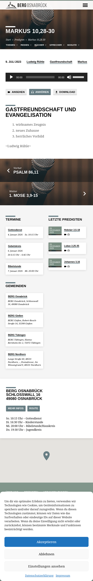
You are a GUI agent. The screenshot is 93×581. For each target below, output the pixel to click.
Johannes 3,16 (72, 262)
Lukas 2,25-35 (71, 246)
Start (8, 39)
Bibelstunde (14, 266)
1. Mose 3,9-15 (23, 195)
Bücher (40, 45)
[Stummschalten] (69, 77)
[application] (46, 77)
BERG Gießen (15, 316)
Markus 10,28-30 (36, 39)
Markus (82, 61)
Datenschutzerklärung (39, 575)
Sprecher (57, 45)
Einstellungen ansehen (46, 566)
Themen (12, 45)
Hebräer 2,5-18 (72, 230)
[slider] (40, 77)
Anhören (40, 92)
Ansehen (16, 92)
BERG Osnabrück (17, 296)
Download (65, 92)
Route (33, 408)
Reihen (26, 45)
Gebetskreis (14, 246)
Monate (73, 45)
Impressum (63, 575)
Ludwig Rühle (35, 61)
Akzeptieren (47, 542)
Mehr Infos (16, 408)
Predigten (19, 39)
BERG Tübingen (17, 335)
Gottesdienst (15, 230)
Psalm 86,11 (25, 172)
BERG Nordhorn (17, 354)
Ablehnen (47, 554)
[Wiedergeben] (11, 77)
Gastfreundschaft (61, 61)
